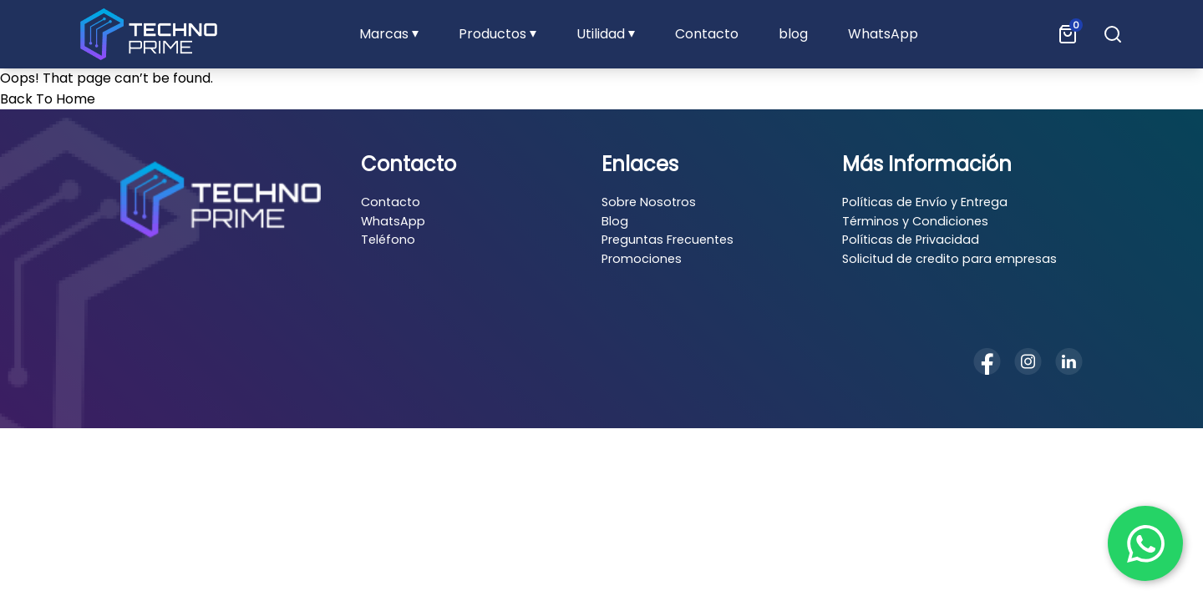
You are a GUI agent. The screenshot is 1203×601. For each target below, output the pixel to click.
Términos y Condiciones (915, 221)
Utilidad (600, 33)
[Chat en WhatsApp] (1145, 543)
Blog (615, 221)
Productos (492, 33)
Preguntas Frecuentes (667, 239)
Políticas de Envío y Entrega (925, 202)
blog (793, 33)
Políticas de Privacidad (910, 239)
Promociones (642, 258)
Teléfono (388, 239)
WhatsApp (883, 33)
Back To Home (47, 99)
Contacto (707, 33)
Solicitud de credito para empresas (949, 258)
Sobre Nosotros (649, 202)
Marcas (384, 33)
